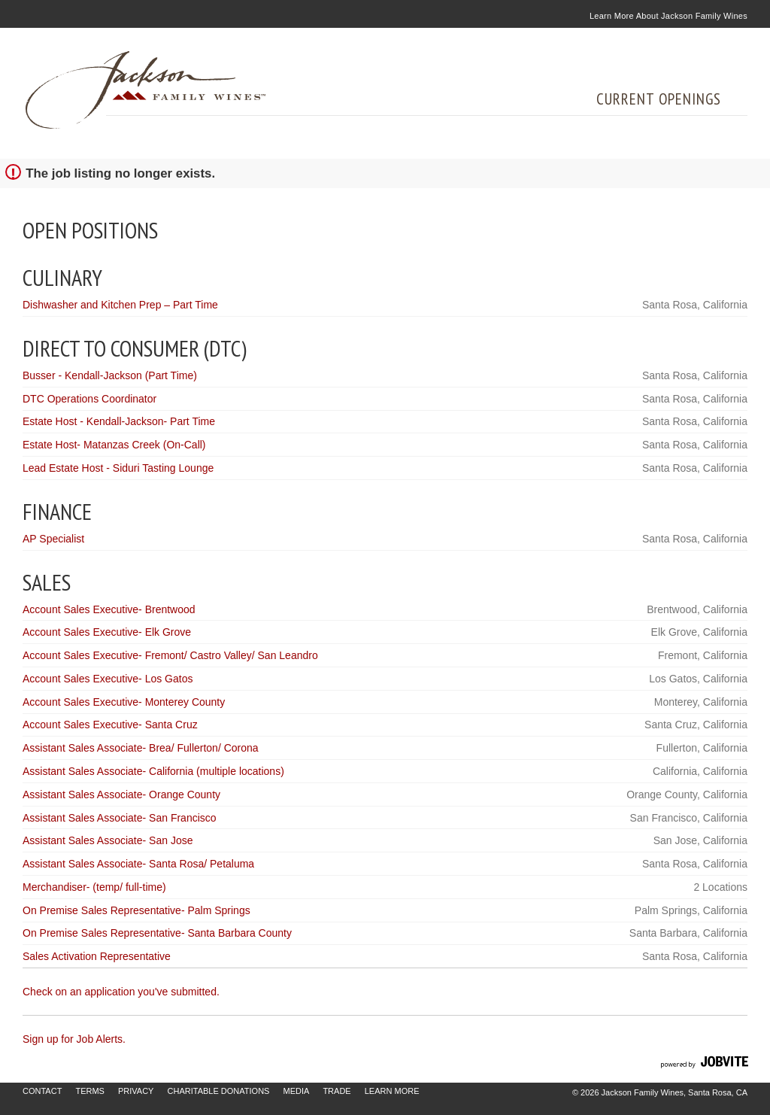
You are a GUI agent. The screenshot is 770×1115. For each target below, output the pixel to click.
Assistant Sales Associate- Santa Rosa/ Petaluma (138, 864)
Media (296, 1090)
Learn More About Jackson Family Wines (668, 15)
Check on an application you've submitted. (121, 992)
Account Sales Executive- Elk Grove (107, 632)
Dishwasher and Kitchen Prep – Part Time (120, 305)
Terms (90, 1090)
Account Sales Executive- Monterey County (124, 702)
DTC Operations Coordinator (89, 399)
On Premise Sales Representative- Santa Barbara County (157, 933)
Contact (42, 1090)
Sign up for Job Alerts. (74, 1039)
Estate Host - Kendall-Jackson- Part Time (119, 421)
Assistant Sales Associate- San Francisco (120, 818)
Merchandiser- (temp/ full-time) (94, 887)
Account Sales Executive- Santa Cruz (110, 725)
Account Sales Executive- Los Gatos (107, 679)
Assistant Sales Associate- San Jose (107, 840)
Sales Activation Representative (97, 956)
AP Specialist (53, 539)
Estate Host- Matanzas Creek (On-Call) (114, 445)
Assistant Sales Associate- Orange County (121, 794)
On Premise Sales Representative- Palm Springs (136, 910)
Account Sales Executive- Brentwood (109, 609)
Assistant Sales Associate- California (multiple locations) (153, 771)
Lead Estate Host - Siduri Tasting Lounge (118, 468)
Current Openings (658, 99)
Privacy (135, 1090)
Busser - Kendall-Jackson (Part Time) (110, 375)
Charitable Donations (219, 1090)
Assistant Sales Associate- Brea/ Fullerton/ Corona (141, 748)
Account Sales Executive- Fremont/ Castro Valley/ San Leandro (170, 655)
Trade (336, 1090)
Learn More (392, 1090)
